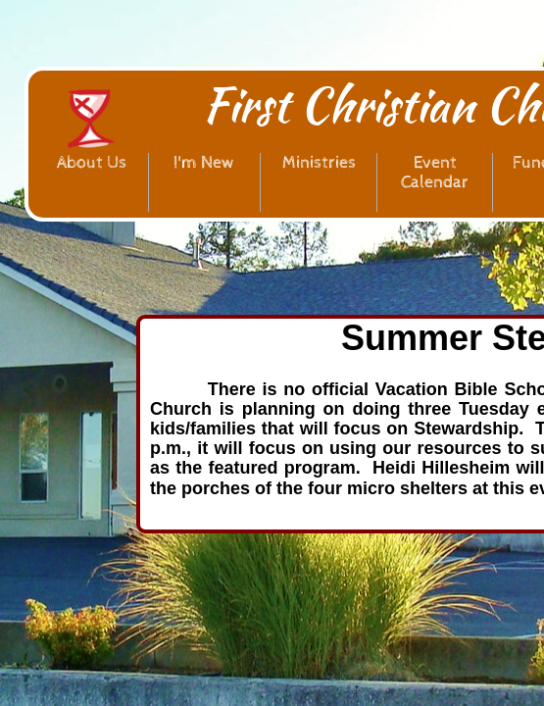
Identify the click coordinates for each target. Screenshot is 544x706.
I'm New (204, 162)
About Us (91, 162)
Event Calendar (435, 172)
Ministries (319, 162)
